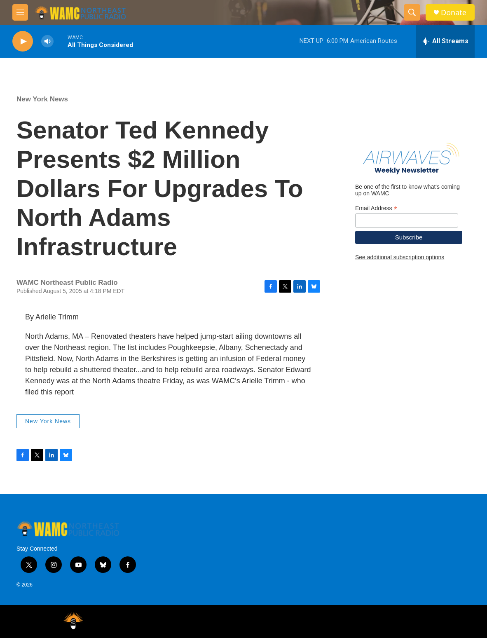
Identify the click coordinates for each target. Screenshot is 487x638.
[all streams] (445, 41)
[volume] (47, 41)
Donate (453, 12)
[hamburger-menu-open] (20, 12)
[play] (22, 41)
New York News (42, 99)
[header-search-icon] (412, 12)
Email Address (376, 208)
